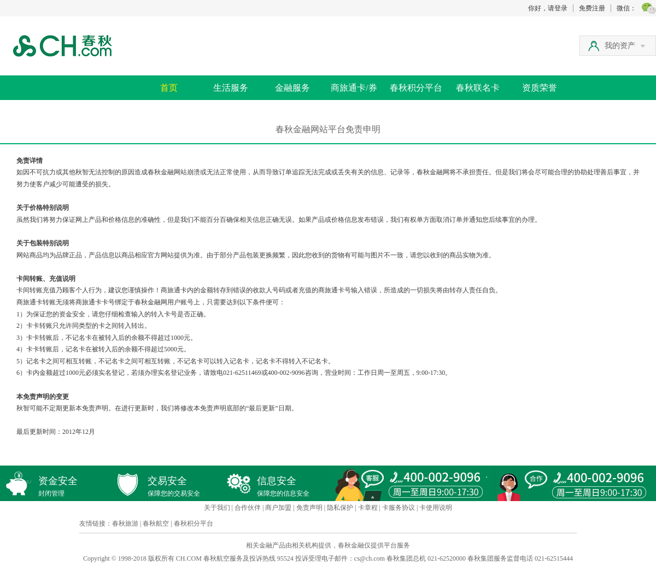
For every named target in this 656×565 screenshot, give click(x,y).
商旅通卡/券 (354, 87)
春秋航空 (156, 523)
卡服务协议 (398, 507)
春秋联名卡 (478, 87)
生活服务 (230, 87)
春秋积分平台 (416, 87)
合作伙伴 (248, 507)
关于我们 (217, 507)
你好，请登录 (547, 8)
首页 (169, 87)
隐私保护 (340, 507)
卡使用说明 (435, 507)
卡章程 (368, 507)
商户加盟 (278, 507)
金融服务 (292, 87)
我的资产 (625, 46)
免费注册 (592, 8)
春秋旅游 (125, 523)
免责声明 (309, 507)
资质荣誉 (539, 87)
